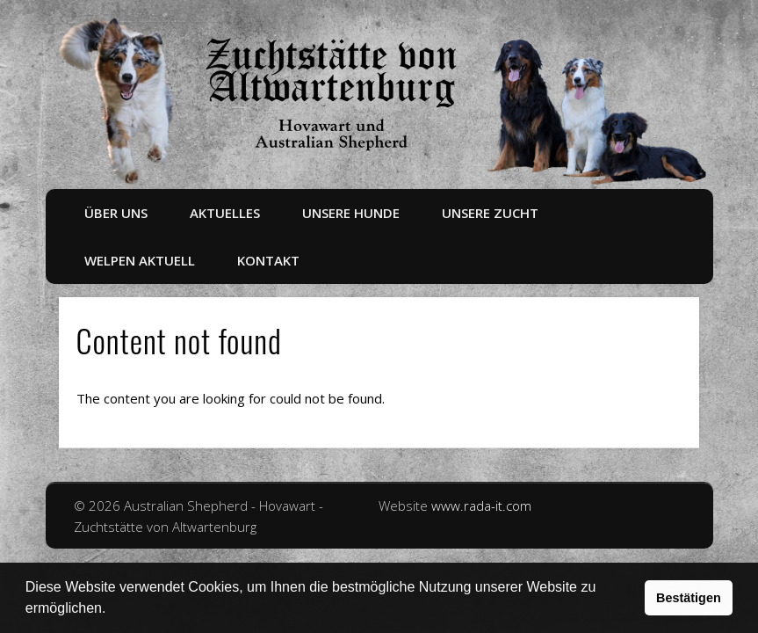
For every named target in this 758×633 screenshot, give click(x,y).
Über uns (116, 213)
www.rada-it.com (481, 505)
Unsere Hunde (351, 213)
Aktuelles (225, 213)
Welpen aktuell (139, 260)
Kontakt (268, 260)
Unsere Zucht (490, 213)
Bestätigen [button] (688, 598)
